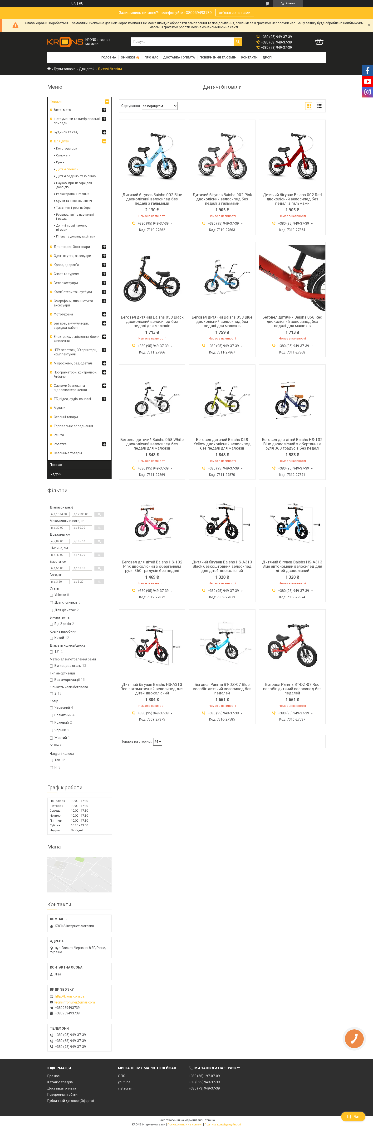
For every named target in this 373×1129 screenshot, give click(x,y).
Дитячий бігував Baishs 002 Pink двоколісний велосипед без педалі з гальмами (222, 199)
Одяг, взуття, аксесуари (72, 256)
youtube (124, 1082)
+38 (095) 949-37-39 (204, 1082)
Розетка (60, 444)
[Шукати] (238, 42)
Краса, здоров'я (66, 265)
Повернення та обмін (218, 57)
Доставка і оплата (179, 57)
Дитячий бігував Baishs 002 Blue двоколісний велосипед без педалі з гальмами (152, 199)
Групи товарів (64, 69)
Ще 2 (58, 745)
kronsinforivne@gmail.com (74, 1002)
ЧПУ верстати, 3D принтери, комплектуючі (75, 352)
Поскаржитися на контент (184, 1124)
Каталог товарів (60, 1082)
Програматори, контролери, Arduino (75, 374)
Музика (59, 408)
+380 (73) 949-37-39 (204, 1088)
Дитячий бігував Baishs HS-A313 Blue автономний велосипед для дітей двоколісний (292, 566)
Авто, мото (62, 110)
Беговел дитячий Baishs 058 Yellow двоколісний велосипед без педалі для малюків (222, 443)
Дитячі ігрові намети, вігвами (71, 227)
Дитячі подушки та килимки (76, 176)
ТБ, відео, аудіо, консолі (72, 399)
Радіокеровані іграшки (72, 194)
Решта (59, 435)
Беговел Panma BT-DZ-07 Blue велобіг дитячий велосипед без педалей (222, 688)
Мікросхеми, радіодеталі (73, 363)
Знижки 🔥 (130, 57)
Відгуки (55, 474)
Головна (108, 57)
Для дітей (86, 69)
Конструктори (66, 148)
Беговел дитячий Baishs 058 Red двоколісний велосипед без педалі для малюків (292, 321)
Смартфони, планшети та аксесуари (73, 303)
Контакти (249, 57)
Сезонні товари (66, 417)
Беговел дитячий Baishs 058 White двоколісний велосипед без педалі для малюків (152, 443)
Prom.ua (209, 1120)
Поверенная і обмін (62, 1094)
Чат (353, 1116)
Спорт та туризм (66, 274)
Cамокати (63, 155)
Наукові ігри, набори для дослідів (74, 185)
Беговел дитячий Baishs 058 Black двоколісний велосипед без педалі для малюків (152, 321)
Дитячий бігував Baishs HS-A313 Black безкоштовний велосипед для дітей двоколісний (222, 566)
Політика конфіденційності (223, 1124)
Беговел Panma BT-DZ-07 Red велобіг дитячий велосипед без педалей (292, 688)
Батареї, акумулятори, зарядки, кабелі (71, 325)
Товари (56, 101)
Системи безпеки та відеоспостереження (70, 388)
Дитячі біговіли (67, 169)
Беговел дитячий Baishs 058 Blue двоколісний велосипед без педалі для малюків (222, 321)
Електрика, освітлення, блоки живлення (76, 339)
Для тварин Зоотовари (72, 247)
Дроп (267, 57)
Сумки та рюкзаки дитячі (74, 201)
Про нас (151, 57)
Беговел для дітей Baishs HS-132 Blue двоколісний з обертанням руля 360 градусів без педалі (292, 443)
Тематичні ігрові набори (73, 207)
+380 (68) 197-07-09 (204, 1076)
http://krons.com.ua (69, 996)
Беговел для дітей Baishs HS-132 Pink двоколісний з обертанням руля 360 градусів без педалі (152, 566)
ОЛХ (121, 1076)
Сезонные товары (68, 453)
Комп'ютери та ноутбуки (73, 292)
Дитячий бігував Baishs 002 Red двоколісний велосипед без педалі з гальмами (292, 199)
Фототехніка (63, 314)
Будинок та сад (66, 132)
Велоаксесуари (66, 283)
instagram (125, 1088)
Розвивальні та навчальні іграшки (75, 216)
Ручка (60, 162)
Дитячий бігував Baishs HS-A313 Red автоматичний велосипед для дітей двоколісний (152, 688)
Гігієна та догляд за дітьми (75, 236)
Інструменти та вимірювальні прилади (77, 121)
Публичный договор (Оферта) (70, 1101)
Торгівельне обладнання (73, 426)
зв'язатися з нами (234, 12)
